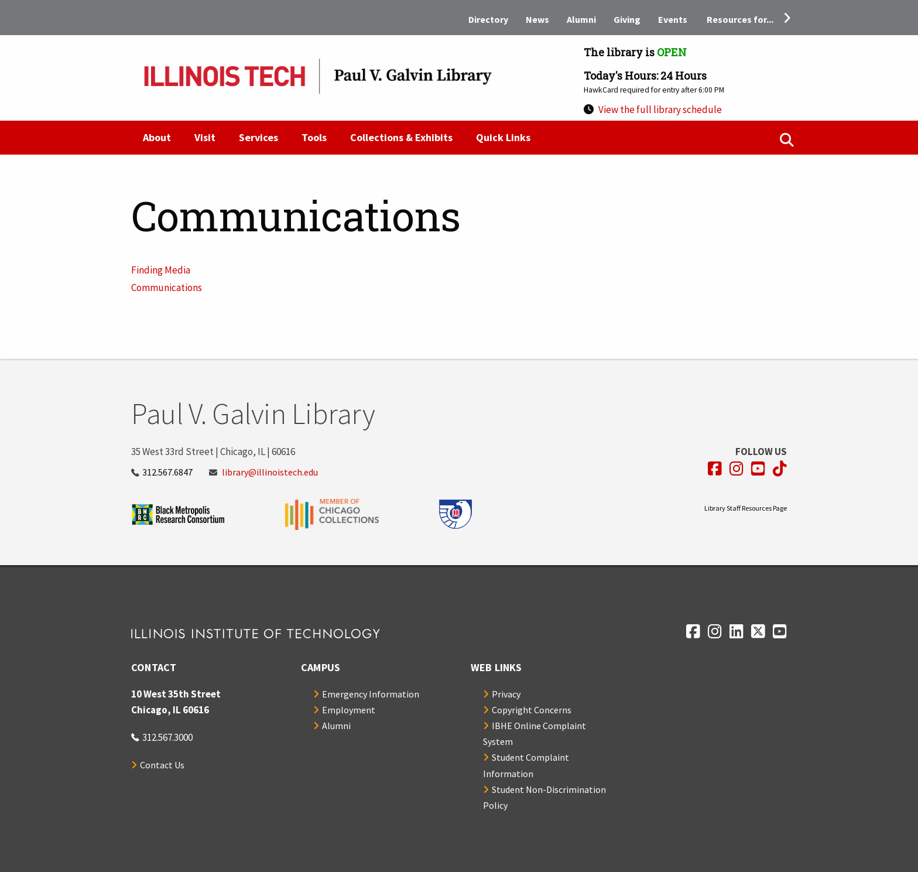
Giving (627, 19)
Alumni (581, 19)
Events (672, 19)
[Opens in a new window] (715, 469)
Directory (488, 19)
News (537, 19)
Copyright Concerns (531, 710)
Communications (166, 287)
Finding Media (160, 270)
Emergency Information (370, 694)
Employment (348, 710)
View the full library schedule (660, 109)
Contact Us (162, 765)
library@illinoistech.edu (270, 472)
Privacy (506, 694)
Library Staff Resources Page (745, 508)
